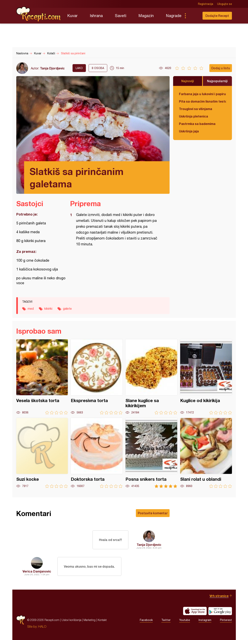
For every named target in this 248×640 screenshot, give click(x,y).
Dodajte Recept (217, 15)
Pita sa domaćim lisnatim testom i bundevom (202, 101)
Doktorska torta (97, 453)
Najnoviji (187, 81)
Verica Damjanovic (37, 571)
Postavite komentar (153, 513)
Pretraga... (193, 15)
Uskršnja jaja (189, 131)
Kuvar (72, 15)
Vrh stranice (219, 596)
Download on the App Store (195, 611)
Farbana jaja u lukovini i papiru (202, 94)
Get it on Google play (220, 611)
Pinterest (226, 620)
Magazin (146, 15)
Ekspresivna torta (97, 376)
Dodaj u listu (220, 68)
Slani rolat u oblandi (206, 453)
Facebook (146, 620)
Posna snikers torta (151, 453)
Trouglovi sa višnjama (195, 109)
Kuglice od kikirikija (206, 376)
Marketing (89, 620)
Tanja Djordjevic (52, 68)
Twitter (166, 620)
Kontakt (102, 620)
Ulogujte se (224, 3)
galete (67, 308)
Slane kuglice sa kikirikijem (151, 376)
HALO (42, 626)
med (31, 308)
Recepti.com (38, 14)
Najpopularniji (217, 81)
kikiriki (48, 308)
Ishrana (96, 15)
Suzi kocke (42, 453)
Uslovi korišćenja (71, 620)
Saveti (120, 15)
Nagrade (173, 15)
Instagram (205, 620)
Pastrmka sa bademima (197, 124)
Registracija (205, 3)
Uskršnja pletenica (193, 116)
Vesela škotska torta (42, 376)
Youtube (184, 620)
